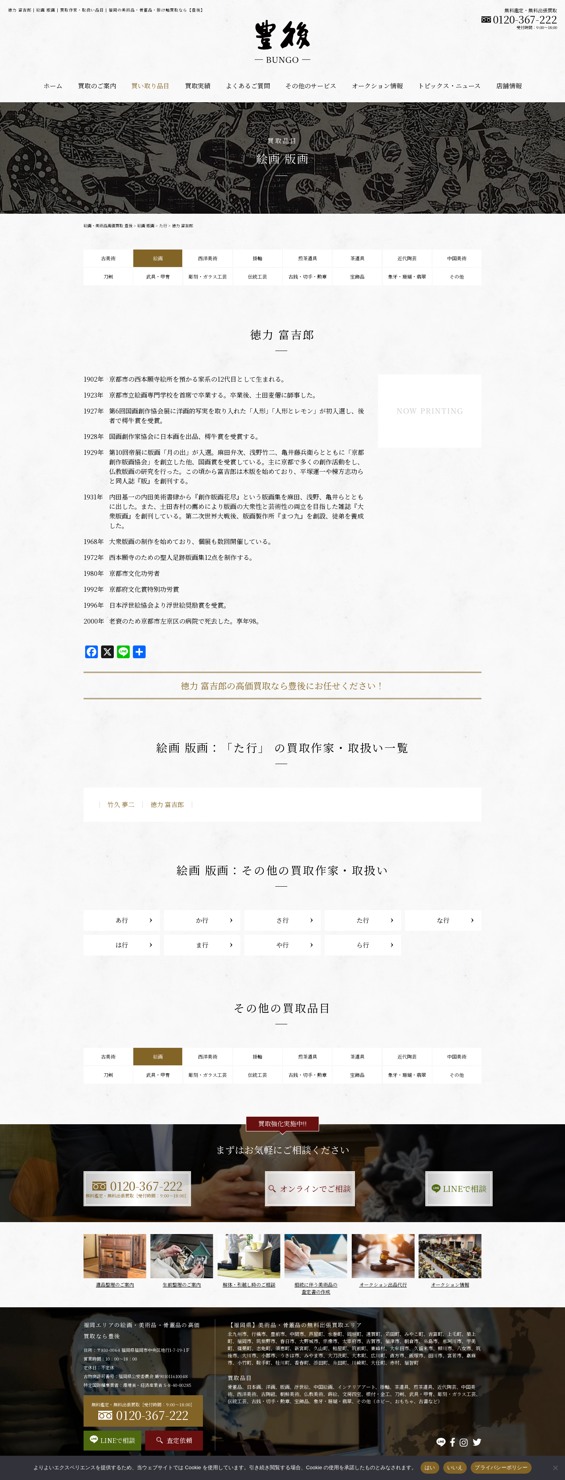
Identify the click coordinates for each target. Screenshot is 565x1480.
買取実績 (197, 85)
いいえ (455, 1467)
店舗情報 (509, 85)
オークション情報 (377, 85)
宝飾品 (357, 276)
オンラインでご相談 (283, 1188)
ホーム (52, 85)
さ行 (282, 920)
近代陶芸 (407, 258)
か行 (202, 920)
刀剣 (108, 276)
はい (430, 1467)
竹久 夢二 (120, 804)
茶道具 (357, 258)
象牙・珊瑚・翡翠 (407, 276)
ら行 (363, 945)
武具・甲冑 (158, 276)
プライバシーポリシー (501, 1467)
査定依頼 (174, 1440)
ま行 (202, 945)
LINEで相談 (420, 1188)
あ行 (121, 920)
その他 (457, 276)
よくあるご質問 (248, 85)
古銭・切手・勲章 (307, 276)
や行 (282, 945)
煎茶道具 (307, 258)
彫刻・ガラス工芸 (208, 276)
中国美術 (456, 258)
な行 (443, 920)
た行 (163, 225)
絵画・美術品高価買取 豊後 (108, 225)
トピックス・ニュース (449, 85)
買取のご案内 (97, 85)
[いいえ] (555, 1468)
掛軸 (257, 258)
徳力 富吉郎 (167, 804)
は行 (121, 945)
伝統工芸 (257, 276)
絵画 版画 (145, 225)
